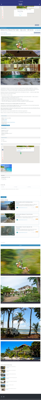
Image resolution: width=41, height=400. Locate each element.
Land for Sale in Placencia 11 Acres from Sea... (24, 212)
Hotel (1, 32)
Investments (5, 32)
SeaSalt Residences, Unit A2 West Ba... (11, 364)
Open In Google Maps (6, 125)
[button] (21, 153)
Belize (7, 33)
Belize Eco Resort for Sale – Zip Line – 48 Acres (8, 269)
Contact (2, 397)
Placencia (9, 33)
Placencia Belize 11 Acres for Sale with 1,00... (24, 223)
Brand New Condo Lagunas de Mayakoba (11, 375)
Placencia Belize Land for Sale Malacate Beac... (24, 202)
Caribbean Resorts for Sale (5, 177)
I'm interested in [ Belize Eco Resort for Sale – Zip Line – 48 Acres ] (20, 192)
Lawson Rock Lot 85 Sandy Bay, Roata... (11, 368)
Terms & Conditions (3, 395)
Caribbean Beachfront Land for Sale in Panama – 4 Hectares (11, 333)
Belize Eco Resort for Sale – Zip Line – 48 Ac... (24, 9)
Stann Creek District (11, 122)
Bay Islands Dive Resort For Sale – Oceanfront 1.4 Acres (10, 354)
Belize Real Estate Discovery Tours (22, 207)
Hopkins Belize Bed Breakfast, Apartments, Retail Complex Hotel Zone (12, 297)
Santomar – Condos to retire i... (10, 379)
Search (20, 239)
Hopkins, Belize (4, 179)
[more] (33, 205)
